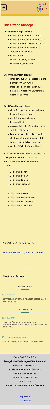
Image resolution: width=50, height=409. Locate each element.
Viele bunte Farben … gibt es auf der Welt (22, 252)
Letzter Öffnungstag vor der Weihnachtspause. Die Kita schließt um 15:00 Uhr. (24, 324)
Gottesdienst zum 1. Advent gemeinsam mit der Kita (24, 300)
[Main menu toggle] (4, 7)
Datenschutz (25, 400)
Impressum (25, 396)
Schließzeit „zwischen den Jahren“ (22, 341)
